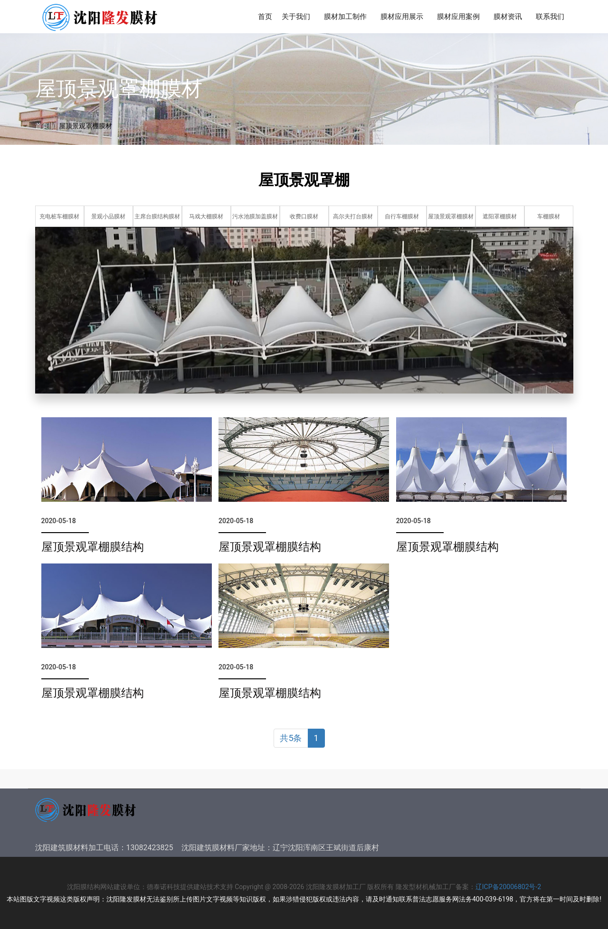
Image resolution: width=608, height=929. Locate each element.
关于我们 (298, 18)
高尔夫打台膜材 (353, 216)
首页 (265, 16)
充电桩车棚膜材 (59, 216)
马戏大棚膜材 (206, 216)
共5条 (291, 738)
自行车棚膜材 (402, 216)
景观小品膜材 (108, 216)
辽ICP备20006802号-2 (508, 887)
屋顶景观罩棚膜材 (451, 216)
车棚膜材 (548, 216)
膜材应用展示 (404, 18)
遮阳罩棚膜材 (500, 216)
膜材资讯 (510, 18)
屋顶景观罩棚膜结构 (92, 547)
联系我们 (552, 18)
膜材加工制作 (347, 18)
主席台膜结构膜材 (157, 216)
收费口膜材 (304, 216)
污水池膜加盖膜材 (255, 216)
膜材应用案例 (460, 18)
